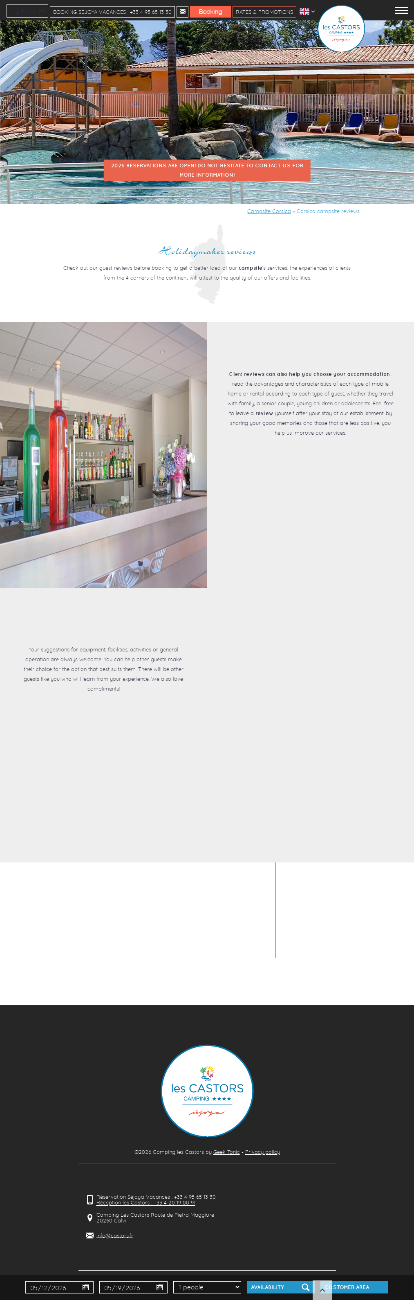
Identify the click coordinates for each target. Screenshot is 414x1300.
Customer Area (346, 1287)
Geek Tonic (226, 1152)
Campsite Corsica (269, 211)
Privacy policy (262, 1152)
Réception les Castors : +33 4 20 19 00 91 (145, 1203)
